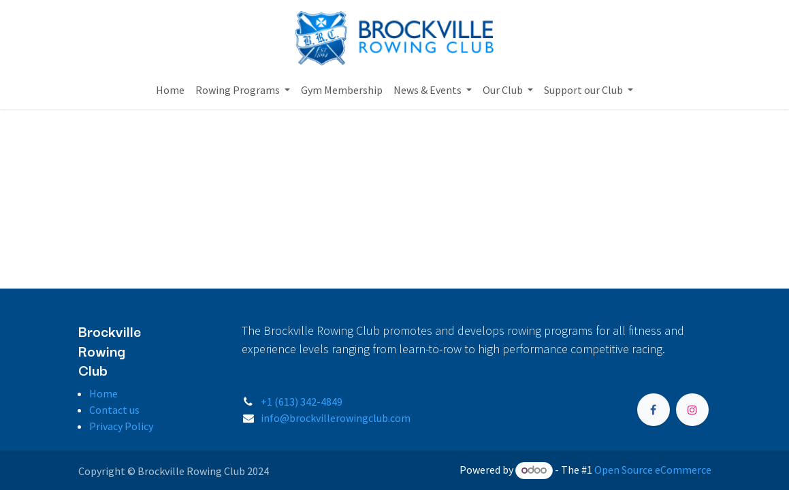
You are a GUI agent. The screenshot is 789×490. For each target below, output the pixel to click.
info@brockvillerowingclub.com (335, 418)
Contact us (114, 409)
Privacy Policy (121, 426)
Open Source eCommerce (652, 469)
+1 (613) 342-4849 (301, 401)
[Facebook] (653, 409)
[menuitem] (170, 89)
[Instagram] (692, 409)
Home (103, 393)
